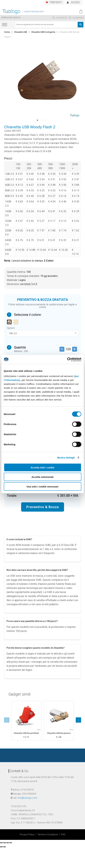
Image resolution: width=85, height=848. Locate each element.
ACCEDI (75, 2)
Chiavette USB (20, 32)
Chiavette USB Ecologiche (43, 32)
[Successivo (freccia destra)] (4, 846)
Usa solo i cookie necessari (43, 486)
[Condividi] (4, 842)
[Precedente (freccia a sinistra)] (1, 846)
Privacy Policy (27, 834)
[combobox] (46, 24)
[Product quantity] (68, 349)
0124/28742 (60, 18)
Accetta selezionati (42, 477)
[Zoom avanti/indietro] (10, 842)
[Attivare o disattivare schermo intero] (7, 842)
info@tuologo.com (27, 798)
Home (7, 32)
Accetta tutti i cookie (42, 467)
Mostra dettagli (66, 457)
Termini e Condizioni (47, 834)
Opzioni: (11, 328)
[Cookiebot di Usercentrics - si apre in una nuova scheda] (67, 359)
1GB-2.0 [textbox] (13, 333)
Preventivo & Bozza (42, 507)
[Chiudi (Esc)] (1, 842)
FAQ (63, 834)
